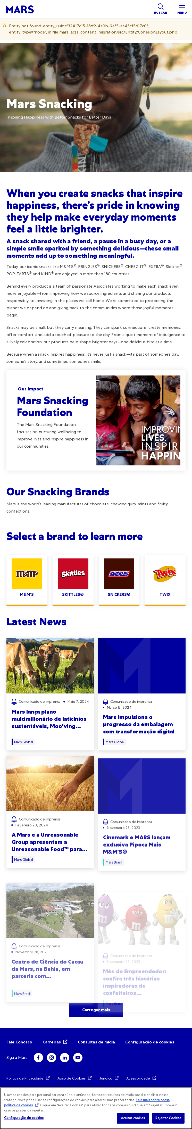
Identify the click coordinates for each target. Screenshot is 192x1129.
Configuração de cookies (149, 1042)
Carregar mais (96, 1009)
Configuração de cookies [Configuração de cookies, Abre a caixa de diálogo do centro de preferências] (24, 1118)
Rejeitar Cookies (168, 1118)
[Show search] (160, 9)
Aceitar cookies (133, 1118)
